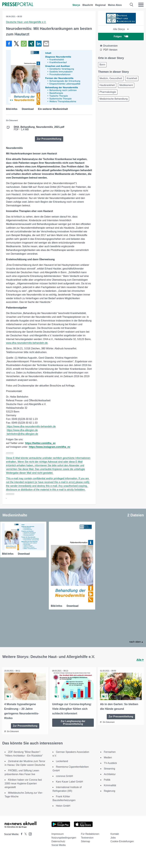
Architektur (110, 772)
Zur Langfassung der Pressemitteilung (73, 721)
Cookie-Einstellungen (122, 839)
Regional (100, 5)
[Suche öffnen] (131, 4)
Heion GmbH (63, 804)
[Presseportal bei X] (24, 832)
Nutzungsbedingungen (63, 836)
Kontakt (114, 832)
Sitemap (85, 839)
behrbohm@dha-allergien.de (22, 434)
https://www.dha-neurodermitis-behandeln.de (31, 426)
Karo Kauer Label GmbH (69, 780)
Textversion (87, 836)
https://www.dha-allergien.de (22, 430)
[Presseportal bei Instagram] (29, 832)
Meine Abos (115, 5)
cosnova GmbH (64, 774)
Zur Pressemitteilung (49, 139)
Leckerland (62, 759)
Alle (140, 658)
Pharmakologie (107, 92)
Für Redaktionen (90, 832)
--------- (9, 452)
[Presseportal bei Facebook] (20, 832)
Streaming (109, 767)
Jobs (113, 836)
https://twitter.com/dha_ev (40, 443)
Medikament (126, 85)
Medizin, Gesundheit (110, 78)
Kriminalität (110, 783)
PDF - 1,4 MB (39, 128)
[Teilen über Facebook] (9, 44)
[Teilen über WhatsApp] (24, 44)
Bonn (102, 64)
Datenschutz (58, 839)
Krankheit (132, 78)
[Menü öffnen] (141, 4)
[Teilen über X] (16, 44)
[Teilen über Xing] (31, 44)
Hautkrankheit (107, 85)
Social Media (58, 843)
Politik (107, 778)
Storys (76, 5)
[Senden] (46, 44)
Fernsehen (110, 750)
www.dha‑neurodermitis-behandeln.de (27, 343)
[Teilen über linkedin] (39, 44)
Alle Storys (121, 29)
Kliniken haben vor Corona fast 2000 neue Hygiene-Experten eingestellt (23, 782)
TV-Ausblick (110, 761)
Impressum (57, 832)
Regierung (109, 789)
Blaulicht (88, 5)
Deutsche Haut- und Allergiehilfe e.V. (26, 22)
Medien (108, 756)
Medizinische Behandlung (113, 98)
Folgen (121, 36)
